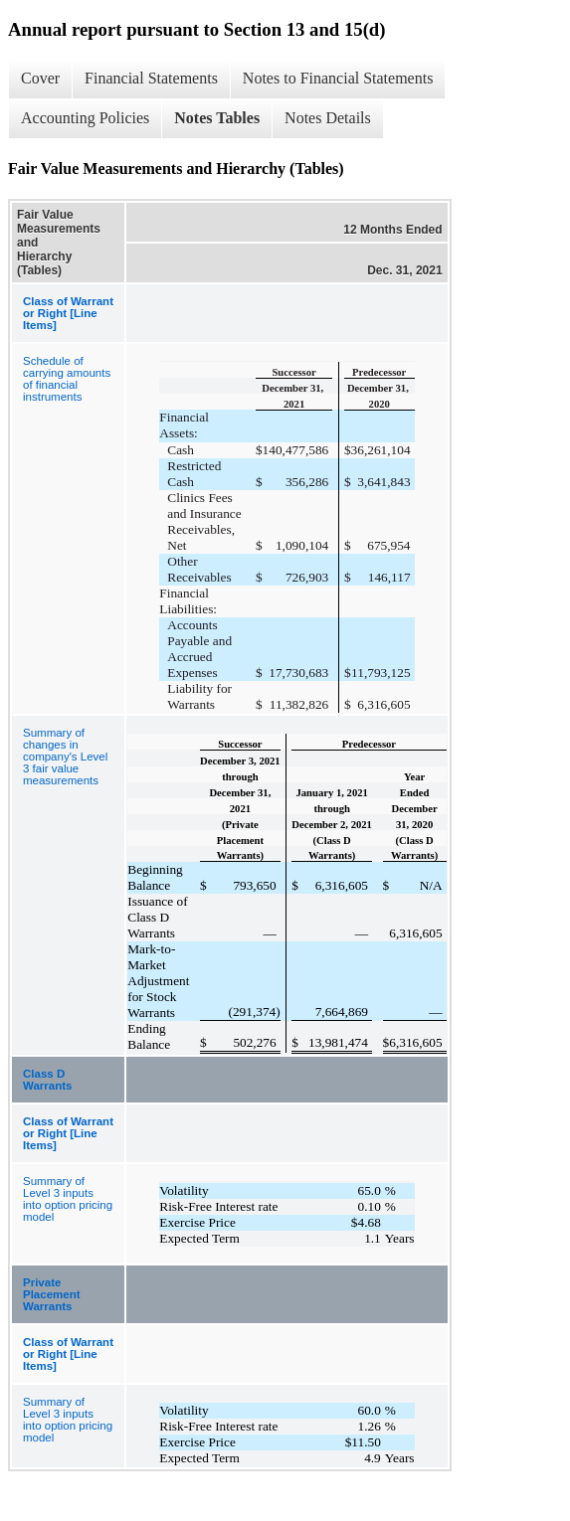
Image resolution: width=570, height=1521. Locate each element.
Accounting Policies (85, 117)
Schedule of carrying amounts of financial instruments (66, 379)
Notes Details (328, 117)
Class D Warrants (47, 1080)
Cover (40, 78)
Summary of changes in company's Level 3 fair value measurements (65, 756)
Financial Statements (151, 78)
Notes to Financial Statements (338, 78)
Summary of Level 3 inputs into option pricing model (67, 1199)
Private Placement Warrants (52, 1294)
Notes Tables (217, 117)
